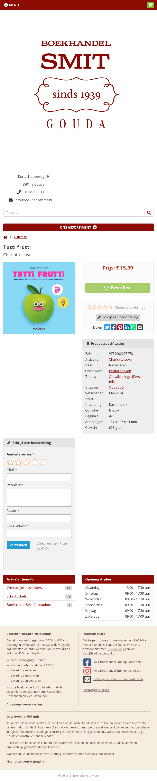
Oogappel (116, 387)
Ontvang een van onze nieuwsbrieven (113, 679)
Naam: (12, 510)
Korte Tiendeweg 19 (33, 176)
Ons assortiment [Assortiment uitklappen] (75, 227)
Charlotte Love (120, 359)
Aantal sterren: (19, 454)
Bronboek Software (86, 776)
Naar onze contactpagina (25, 761)
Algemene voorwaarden (24, 704)
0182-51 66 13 (30, 192)
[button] (150, 5)
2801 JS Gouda (33, 184)
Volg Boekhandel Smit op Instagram (112, 670)
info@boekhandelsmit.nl (30, 200)
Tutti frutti (20, 237)
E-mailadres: (16, 526)
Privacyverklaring (96, 690)
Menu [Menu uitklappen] (14, 5)
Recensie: (14, 485)
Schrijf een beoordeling (118, 317)
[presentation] (33, 560)
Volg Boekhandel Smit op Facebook (112, 662)
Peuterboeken (120, 371)
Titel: (10, 469)
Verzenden (18, 545)
